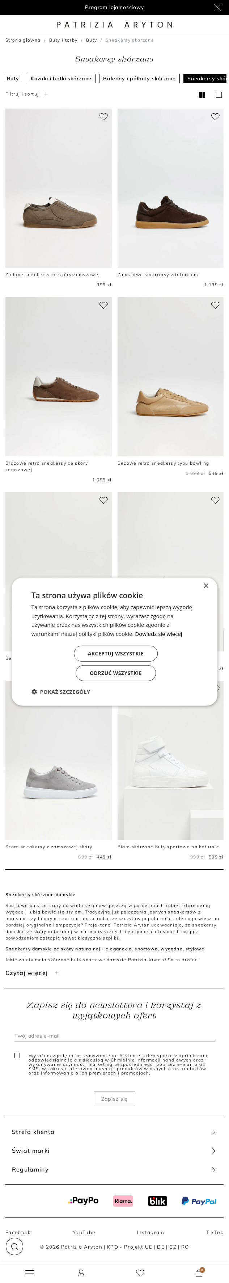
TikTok (215, 1232)
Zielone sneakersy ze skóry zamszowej (52, 274)
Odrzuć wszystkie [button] (116, 673)
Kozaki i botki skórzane (61, 78)
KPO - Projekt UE (129, 1247)
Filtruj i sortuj (27, 94)
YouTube (84, 1232)
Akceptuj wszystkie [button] (116, 653)
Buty (91, 40)
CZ (173, 1247)
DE (161, 1247)
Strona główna (23, 40)
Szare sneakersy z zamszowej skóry (48, 846)
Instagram (151, 1232)
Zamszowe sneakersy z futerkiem (158, 274)
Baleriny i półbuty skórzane (139, 78)
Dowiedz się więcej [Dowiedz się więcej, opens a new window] (158, 633)
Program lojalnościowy (114, 7)
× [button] (205, 585)
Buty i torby (63, 40)
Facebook (18, 1232)
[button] (14, 1246)
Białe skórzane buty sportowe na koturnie (169, 846)
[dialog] (115, 641)
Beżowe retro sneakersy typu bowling (163, 463)
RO (185, 1247)
